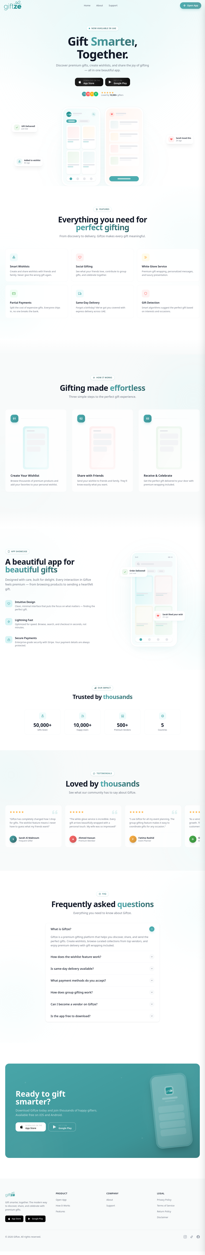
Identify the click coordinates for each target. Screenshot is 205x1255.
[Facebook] (198, 1240)
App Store (14, 1222)
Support (113, 5)
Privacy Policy (164, 1203)
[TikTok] (191, 1240)
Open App (189, 5)
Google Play (35, 1222)
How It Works (63, 1209)
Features (60, 1215)
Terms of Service (166, 1209)
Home (87, 5)
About (99, 5)
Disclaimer (162, 1220)
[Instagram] (185, 1240)
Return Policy (164, 1215)
